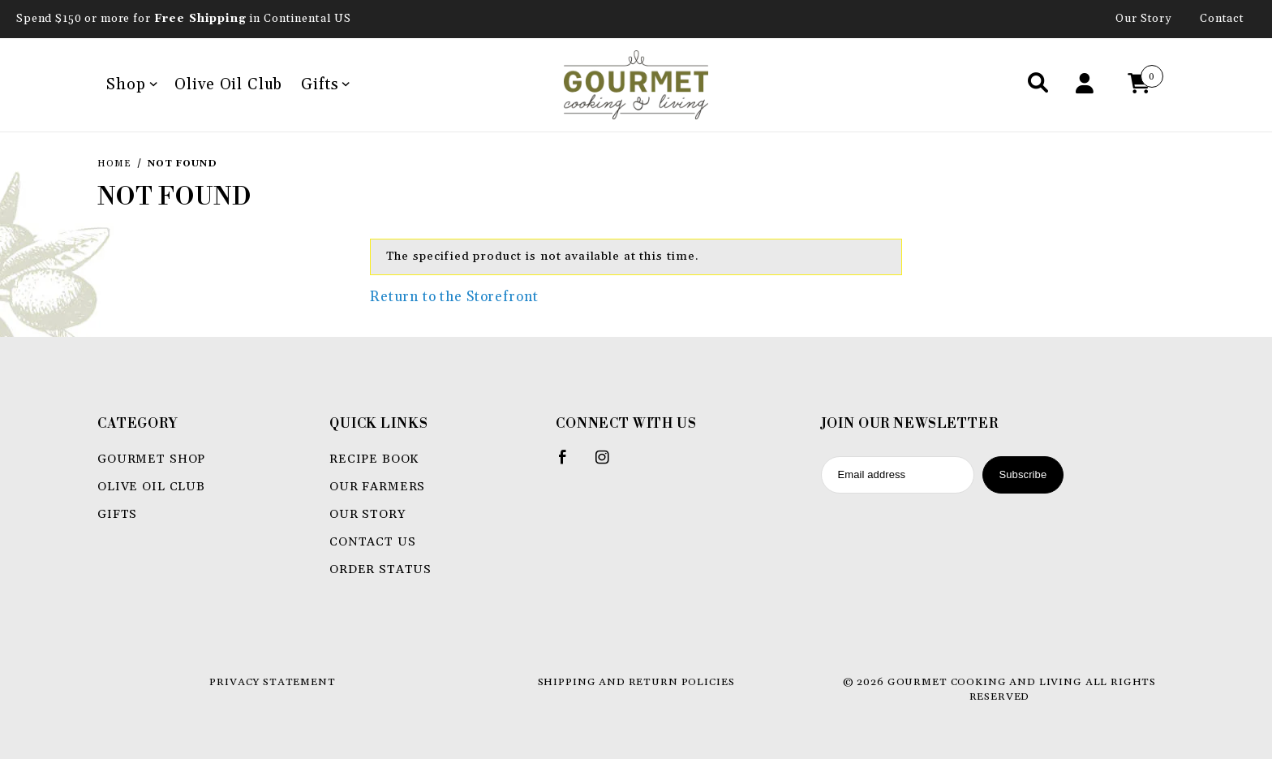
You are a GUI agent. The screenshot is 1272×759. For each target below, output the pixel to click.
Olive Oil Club (228, 84)
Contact (1222, 18)
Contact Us (372, 542)
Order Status (380, 569)
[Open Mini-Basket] (1143, 85)
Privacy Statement (272, 681)
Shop (131, 84)
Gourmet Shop (151, 459)
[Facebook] (570, 463)
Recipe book (374, 459)
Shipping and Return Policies (636, 681)
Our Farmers (377, 486)
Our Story (1143, 18)
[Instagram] (609, 463)
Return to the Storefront (454, 297)
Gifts (325, 84)
